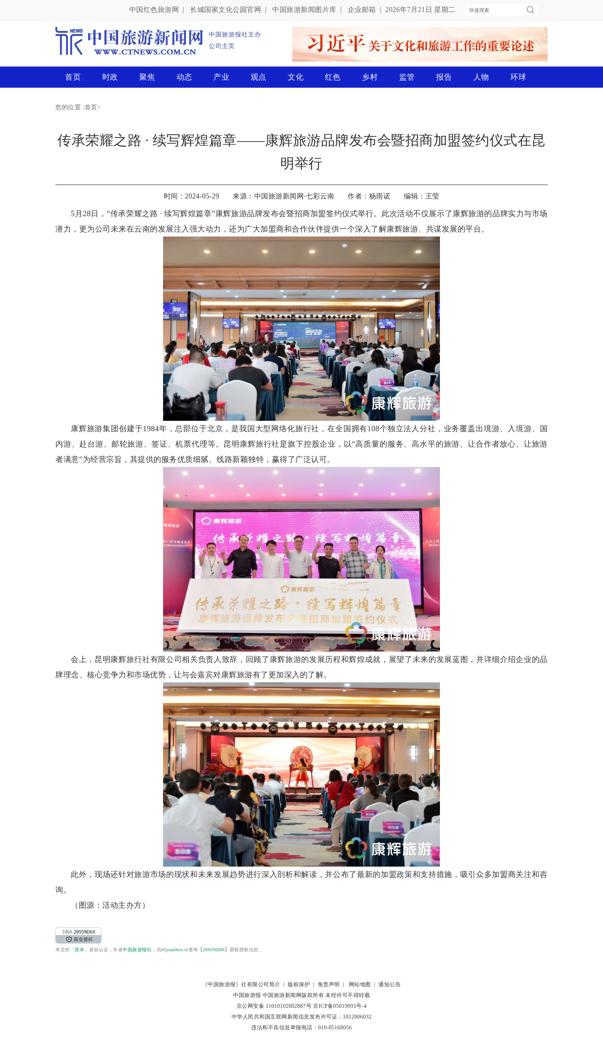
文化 (295, 77)
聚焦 (147, 77)
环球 (518, 77)
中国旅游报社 (137, 949)
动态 (184, 77)
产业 (221, 77)
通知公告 (389, 984)
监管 (407, 77)
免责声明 (329, 984)
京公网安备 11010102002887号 (274, 1006)
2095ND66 (214, 949)
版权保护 (299, 984)
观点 (259, 77)
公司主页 (222, 46)
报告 (444, 77)
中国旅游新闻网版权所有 (293, 995)
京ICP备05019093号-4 (339, 1006)
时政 (110, 77)
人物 (481, 77)
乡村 (370, 77)
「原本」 (79, 949)
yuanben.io (177, 949)
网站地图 (360, 984)
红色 (333, 77)
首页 (73, 77)
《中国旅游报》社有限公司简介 (241, 984)
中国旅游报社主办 (235, 34)
